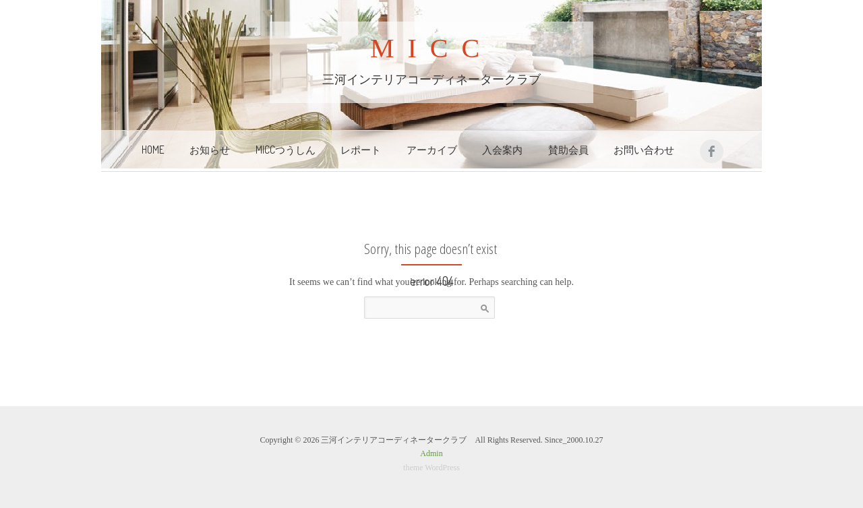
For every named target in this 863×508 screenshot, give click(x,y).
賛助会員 (568, 149)
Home (153, 149)
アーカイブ (432, 149)
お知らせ (209, 149)
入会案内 (502, 149)
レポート (360, 149)
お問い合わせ (644, 149)
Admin (431, 453)
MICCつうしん (286, 149)
